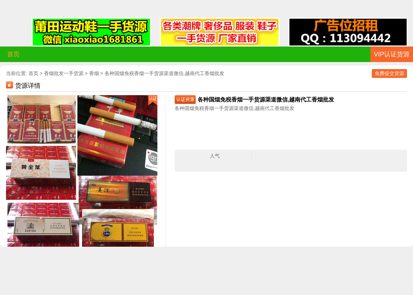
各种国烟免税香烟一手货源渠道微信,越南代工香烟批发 (164, 73)
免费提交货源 (389, 73)
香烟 (94, 73)
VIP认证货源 (391, 54)
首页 (13, 54)
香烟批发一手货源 (63, 73)
